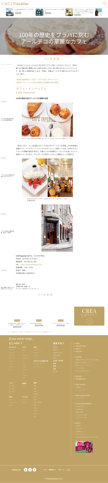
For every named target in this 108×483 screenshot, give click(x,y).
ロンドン (11, 367)
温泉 (54, 369)
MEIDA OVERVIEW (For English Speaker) (87, 437)
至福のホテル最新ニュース (83, 362)
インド (24, 372)
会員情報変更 (79, 409)
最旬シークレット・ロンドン (84, 365)
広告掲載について (81, 431)
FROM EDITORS (81, 346)
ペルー (24, 386)
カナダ (36, 355)
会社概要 (78, 426)
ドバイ (11, 400)
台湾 (23, 350)
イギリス (11, 355)
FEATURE (79, 376)
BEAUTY (78, 349)
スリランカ (25, 355)
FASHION (79, 351)
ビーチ (55, 371)
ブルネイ (24, 375)
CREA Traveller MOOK (83, 395)
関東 (35, 399)
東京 (35, 385)
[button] (106, 12)
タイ (23, 361)
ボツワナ (24, 402)
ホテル (55, 347)
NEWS (78, 343)
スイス (11, 364)
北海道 (36, 394)
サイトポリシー (80, 434)
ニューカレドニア (39, 366)
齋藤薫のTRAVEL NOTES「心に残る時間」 (87, 360)
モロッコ (24, 400)
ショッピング (57, 352)
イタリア (11, 350)
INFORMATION (80, 379)
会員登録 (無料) (80, 406)
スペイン (11, 358)
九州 (35, 416)
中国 (35, 411)
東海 (35, 405)
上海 (23, 378)
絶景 (54, 363)
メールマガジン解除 (81, 418)
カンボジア (25, 358)
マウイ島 (11, 391)
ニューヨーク (37, 350)
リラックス (56, 355)
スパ (54, 358)
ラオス (24, 364)
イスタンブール (13, 402)
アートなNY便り (80, 368)
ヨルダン (11, 405)
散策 (54, 366)
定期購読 (78, 387)
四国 (35, 413)
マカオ (24, 367)
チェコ (11, 361)
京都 (35, 388)
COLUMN (79, 357)
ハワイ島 (11, 389)
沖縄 (35, 391)
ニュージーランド (39, 364)
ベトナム (24, 369)
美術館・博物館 (58, 361)
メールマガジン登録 (81, 415)
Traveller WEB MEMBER (83, 404)
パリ (10, 369)
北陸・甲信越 (37, 402)
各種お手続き (79, 412)
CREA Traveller (80, 384)
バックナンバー (80, 390)
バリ (23, 353)
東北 (35, 397)
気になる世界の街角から (82, 371)
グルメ (55, 350)
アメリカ (36, 353)
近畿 (35, 408)
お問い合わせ (79, 429)
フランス (11, 353)
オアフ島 (11, 386)
